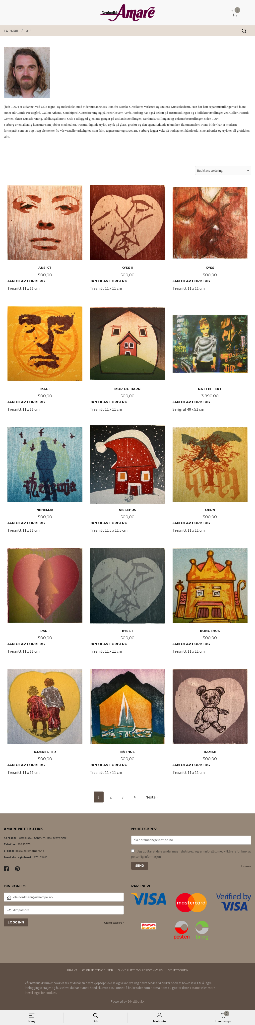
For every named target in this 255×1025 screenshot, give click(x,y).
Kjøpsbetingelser (97, 972)
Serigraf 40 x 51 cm (210, 361)
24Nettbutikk (136, 1003)
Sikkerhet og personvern (140, 972)
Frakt (72, 972)
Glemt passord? (114, 925)
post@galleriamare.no (29, 852)
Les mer (246, 868)
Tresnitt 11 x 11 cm (44, 240)
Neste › (151, 799)
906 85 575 (23, 846)
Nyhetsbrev (178, 972)
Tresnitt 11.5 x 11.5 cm (127, 483)
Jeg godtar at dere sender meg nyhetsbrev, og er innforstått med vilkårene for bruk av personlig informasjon (191, 856)
